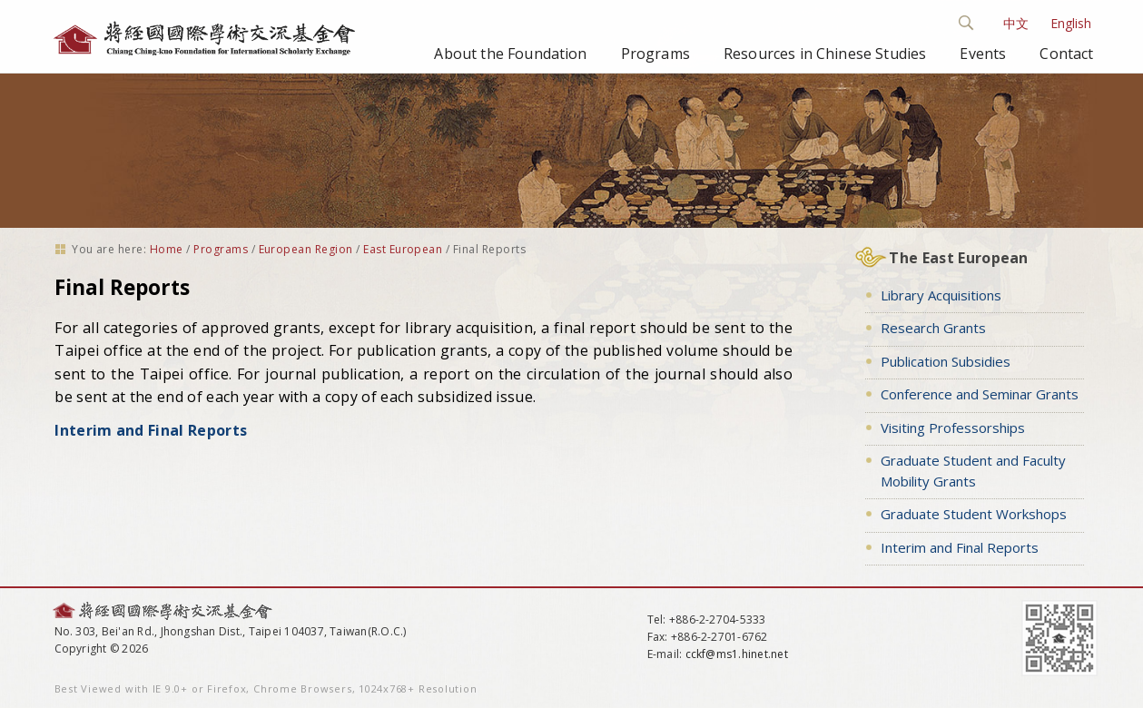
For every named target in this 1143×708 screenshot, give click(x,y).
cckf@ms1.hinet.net (736, 654)
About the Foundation (510, 54)
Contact (1066, 54)
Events (983, 54)
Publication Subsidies (945, 361)
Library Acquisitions (941, 295)
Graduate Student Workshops (974, 514)
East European (402, 249)
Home (166, 249)
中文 (1016, 23)
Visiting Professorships (953, 427)
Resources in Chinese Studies (825, 54)
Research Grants (933, 328)
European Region (306, 249)
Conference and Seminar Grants (980, 394)
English (1070, 23)
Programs (655, 54)
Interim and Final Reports (150, 430)
